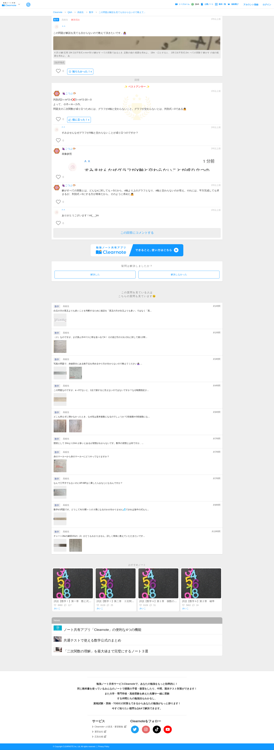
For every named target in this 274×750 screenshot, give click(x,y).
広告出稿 (100, 736)
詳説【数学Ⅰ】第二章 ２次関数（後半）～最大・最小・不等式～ (134, 601)
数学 (91, 12)
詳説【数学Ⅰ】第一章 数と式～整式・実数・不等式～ (85, 601)
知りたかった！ (80, 71)
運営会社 (100, 731)
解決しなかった (179, 274)
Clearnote (57, 12)
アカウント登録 (250, 4)
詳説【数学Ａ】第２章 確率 (199, 601)
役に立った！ (79, 119)
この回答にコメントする (137, 232)
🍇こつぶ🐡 (69, 93)
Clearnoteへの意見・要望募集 (110, 726)
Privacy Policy (103, 747)
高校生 (80, 12)
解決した (95, 274)
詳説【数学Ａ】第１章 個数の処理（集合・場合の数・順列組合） (176, 601)
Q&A (70, 12)
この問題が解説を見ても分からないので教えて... (122, 12)
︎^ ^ (63, 26)
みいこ (57, 608)
